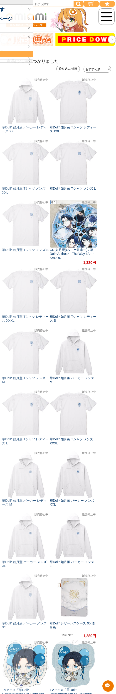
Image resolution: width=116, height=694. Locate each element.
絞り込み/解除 (68, 68)
